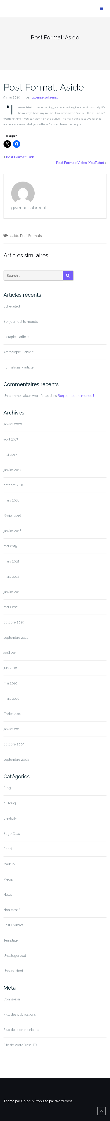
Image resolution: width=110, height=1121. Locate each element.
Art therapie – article (19, 352)
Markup (9, 864)
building (10, 803)
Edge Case (12, 834)
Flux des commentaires (21, 1030)
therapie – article (16, 337)
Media (8, 879)
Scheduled (12, 306)
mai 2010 (10, 683)
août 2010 (11, 653)
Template (11, 940)
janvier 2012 (12, 592)
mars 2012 (11, 576)
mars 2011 (11, 607)
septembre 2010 (16, 637)
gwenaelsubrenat (45, 97)
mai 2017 (10, 454)
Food (8, 849)
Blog (7, 788)
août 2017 (11, 439)
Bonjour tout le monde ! (22, 321)
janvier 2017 (12, 470)
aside (14, 236)
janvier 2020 (13, 424)
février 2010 (12, 714)
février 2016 (12, 515)
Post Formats (26, 69)
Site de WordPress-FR (20, 1045)
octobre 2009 (14, 744)
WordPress (63, 1101)
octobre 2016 (14, 485)
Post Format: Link (20, 157)
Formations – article (18, 367)
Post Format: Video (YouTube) (80, 163)
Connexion (12, 999)
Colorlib (27, 1101)
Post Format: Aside (44, 87)
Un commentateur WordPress (26, 396)
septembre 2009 (16, 759)
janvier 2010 (13, 729)
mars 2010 (11, 698)
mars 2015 (11, 561)
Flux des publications (20, 1014)
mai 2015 (10, 546)
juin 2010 (10, 668)
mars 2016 (11, 500)
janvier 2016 (13, 531)
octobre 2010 (14, 622)
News (8, 895)
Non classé (12, 910)
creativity (10, 818)
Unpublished (13, 971)
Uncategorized (15, 956)
